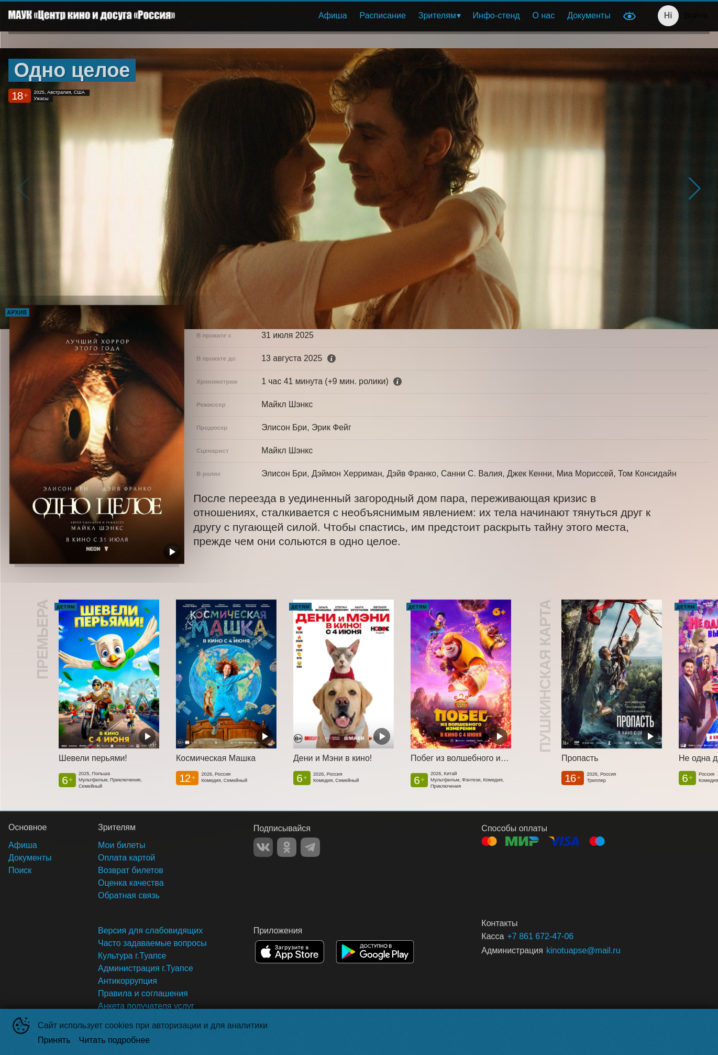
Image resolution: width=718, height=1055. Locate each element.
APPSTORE (289, 951)
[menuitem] (333, 15)
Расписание (383, 15)
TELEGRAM (310, 847)
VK (263, 847)
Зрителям (437, 15)
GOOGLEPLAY (375, 951)
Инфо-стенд (496, 15)
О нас (544, 15)
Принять (54, 1040)
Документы (588, 15)
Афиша (332, 15)
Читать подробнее (114, 1040)
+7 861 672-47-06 (540, 936)
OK (286, 847)
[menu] (400, 15)
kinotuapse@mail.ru (583, 950)
